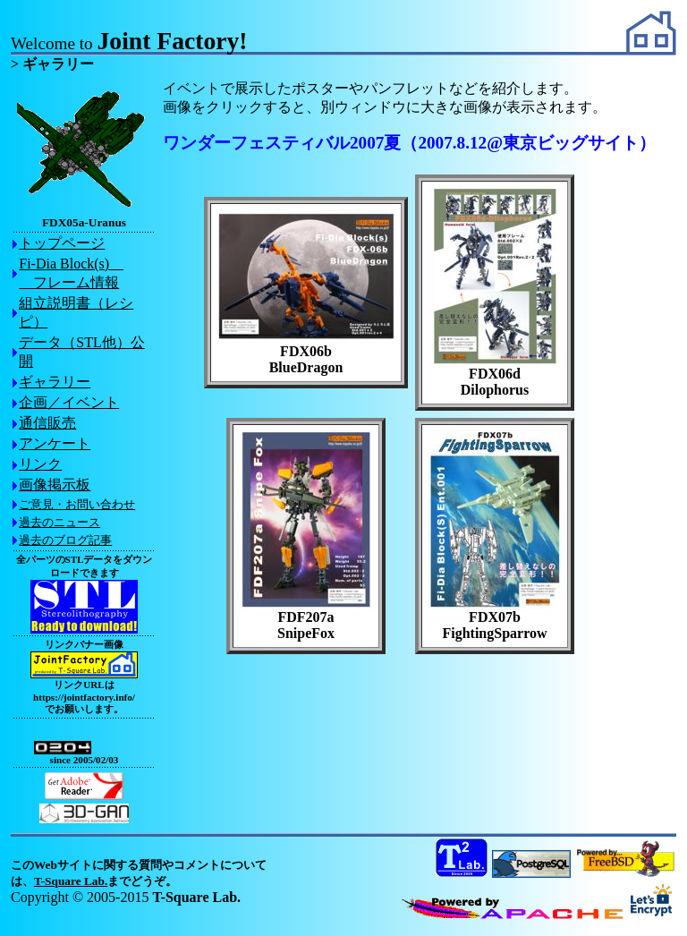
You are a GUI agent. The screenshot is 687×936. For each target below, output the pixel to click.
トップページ (62, 243)
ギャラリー (54, 381)
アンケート (54, 443)
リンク (40, 464)
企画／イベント (69, 402)
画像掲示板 (54, 484)
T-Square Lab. (70, 881)
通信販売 (47, 422)
